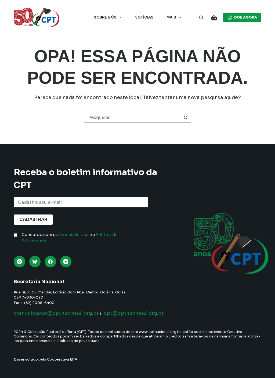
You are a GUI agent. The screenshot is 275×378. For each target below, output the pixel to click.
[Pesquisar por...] (132, 117)
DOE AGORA (242, 17)
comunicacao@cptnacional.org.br (56, 313)
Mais (175, 17)
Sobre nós (109, 17)
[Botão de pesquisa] (185, 117)
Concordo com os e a (69, 237)
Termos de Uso (74, 234)
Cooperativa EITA (62, 359)
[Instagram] (19, 261)
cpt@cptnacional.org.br (134, 313)
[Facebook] (50, 261)
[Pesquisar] (201, 18)
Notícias (144, 17)
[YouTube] (66, 261)
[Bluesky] (35, 261)
